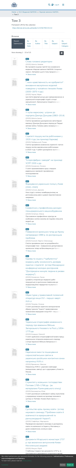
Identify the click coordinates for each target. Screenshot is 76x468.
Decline (62, 465)
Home (14, 12)
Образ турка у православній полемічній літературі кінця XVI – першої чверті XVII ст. (44, 298)
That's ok (70, 465)
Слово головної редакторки (39, 61)
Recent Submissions (18, 42)
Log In (57, 5)
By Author (37, 42)
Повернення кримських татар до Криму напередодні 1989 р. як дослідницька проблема (45, 234)
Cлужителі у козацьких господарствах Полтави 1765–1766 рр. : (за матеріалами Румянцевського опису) (44, 385)
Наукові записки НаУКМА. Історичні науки (49, 12)
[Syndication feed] (62, 53)
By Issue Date (29, 43)
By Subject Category (65, 43)
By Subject (54, 42)
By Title (46, 42)
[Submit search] (49, 4)
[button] (52, 5)
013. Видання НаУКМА (28, 12)
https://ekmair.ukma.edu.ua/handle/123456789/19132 (32, 28)
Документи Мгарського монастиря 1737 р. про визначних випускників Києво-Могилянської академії (45, 442)
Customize (4, 465)
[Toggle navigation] (63, 5)
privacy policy (26, 461)
